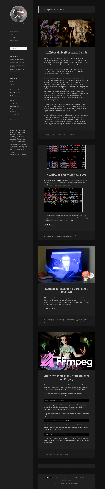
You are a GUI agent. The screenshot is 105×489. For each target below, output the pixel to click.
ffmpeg (72, 453)
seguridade (12, 154)
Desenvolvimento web (16, 90)
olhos (84, 319)
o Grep (59, 180)
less (45, 236)
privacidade (14, 130)
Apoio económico (14, 31)
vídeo (17, 147)
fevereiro (48, 319)
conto (15, 156)
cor (72, 235)
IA (16, 156)
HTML (15, 149)
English (51, 454)
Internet (24, 154)
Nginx (21, 154)
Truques (12, 117)
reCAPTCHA (13, 152)
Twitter (12, 149)
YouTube (13, 134)
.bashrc (12, 151)
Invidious (16, 146)
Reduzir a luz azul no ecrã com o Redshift (66, 290)
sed (23, 141)
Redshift (52, 321)
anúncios (24, 143)
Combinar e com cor (18, 62)
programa (21, 147)
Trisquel (65, 321)
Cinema (12, 84)
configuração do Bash (18, 151)
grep (75, 235)
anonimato (18, 152)
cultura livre (13, 147)
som (68, 453)
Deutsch (46, 454)
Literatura (13, 98)
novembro (49, 235)
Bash (11, 81)
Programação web (15, 109)
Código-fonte (56, 483)
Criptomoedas (13, 87)
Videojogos (13, 119)
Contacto (12, 34)
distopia (18, 156)
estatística (12, 156)
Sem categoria (14, 114)
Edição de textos (14, 92)
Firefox (22, 136)
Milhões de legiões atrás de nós (18, 59)
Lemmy (20, 134)
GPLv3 (76, 319)
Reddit (16, 144)
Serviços (12, 37)
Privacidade (13, 106)
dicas (18, 139)
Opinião (12, 103)
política (22, 149)
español (51, 135)
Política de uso (64, 483)
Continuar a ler (49, 224)
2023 (54, 134)
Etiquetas (13, 127)
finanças (19, 154)
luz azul (80, 319)
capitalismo (19, 143)
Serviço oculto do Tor (74, 483)
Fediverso (15, 141)
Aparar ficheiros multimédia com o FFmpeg (66, 377)
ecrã (87, 319)
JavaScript (12, 144)
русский (65, 454)
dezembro (49, 134)
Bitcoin (15, 154)
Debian (20, 139)
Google (23, 132)
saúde (56, 321)
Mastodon (13, 136)
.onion (20, 146)
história (21, 156)
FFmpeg (18, 149)
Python (12, 111)
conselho (18, 136)
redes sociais (22, 138)
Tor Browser (24, 146)
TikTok (24, 147)
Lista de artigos (14, 40)
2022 (53, 453)
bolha (15, 143)
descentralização (14, 138)
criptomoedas (13, 139)
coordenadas (70, 319)
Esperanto (65, 236)
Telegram (21, 152)
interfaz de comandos (82, 235)
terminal (12, 143)
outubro (49, 453)
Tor (17, 134)
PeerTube (20, 141)
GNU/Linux (13, 95)
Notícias (12, 100)
